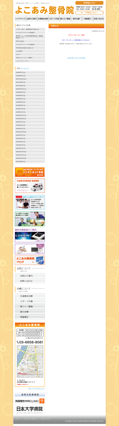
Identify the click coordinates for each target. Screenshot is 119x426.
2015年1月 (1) (20, 112)
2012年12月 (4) (21, 152)
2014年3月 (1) (20, 125)
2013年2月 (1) (20, 145)
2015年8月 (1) (20, 105)
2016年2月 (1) (20, 99)
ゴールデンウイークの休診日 (25, 32)
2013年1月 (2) (20, 148)
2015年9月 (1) (20, 102)
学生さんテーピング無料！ (24, 58)
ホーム (18, 419)
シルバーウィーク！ (22, 61)
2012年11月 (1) (21, 155)
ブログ (76, 58)
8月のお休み (20, 41)
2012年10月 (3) (21, 158)
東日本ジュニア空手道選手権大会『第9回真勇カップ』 (29, 37)
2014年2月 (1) (20, 128)
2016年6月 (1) (20, 92)
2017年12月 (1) (21, 79)
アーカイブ (24, 68)
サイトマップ (45, 419)
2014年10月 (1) (21, 118)
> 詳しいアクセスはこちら (36, 388)
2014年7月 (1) (20, 122)
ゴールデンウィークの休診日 (25, 44)
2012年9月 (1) (20, 161)
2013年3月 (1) (20, 142)
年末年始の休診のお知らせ (24, 48)
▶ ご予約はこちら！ (89, 12)
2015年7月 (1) (20, 109)
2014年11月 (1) (21, 115)
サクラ (18, 54)
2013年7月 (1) (20, 135)
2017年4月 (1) (20, 85)
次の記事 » (82, 58)
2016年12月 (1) (21, 89)
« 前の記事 (70, 58)
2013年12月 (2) (21, 132)
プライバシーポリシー (30, 419)
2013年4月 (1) (20, 138)
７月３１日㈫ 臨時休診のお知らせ (27, 29)
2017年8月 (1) (20, 82)
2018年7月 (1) (20, 72)
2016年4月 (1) (20, 95)
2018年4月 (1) (20, 76)
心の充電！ (19, 51)
